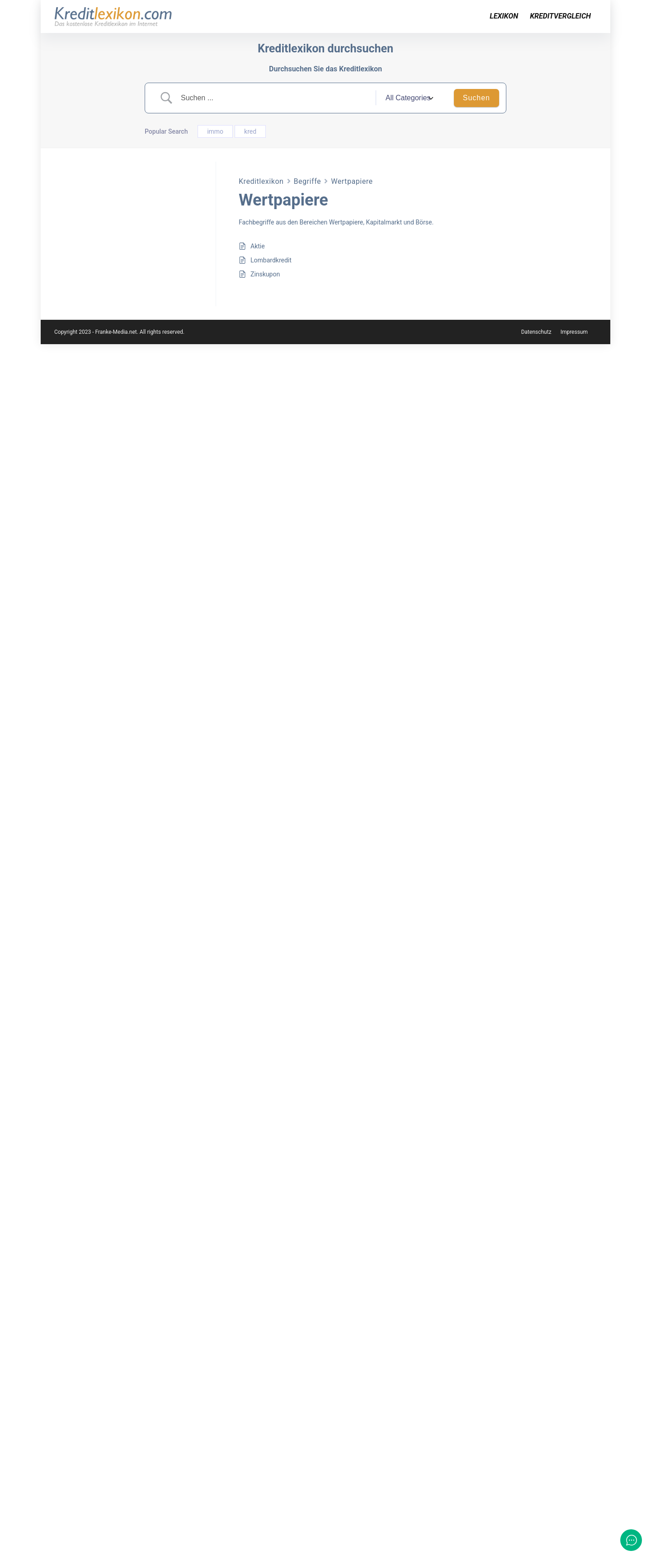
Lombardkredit (271, 260)
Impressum (574, 1548)
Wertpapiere (352, 181)
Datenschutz (536, 1548)
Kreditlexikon (261, 181)
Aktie (257, 246)
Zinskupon (265, 274)
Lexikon (504, 16)
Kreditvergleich (560, 16)
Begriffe (307, 181)
